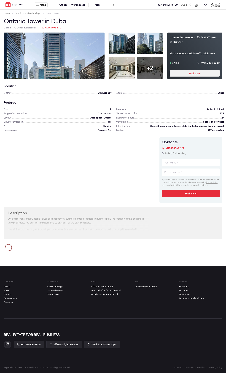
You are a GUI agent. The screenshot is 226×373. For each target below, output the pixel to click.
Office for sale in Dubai (145, 286)
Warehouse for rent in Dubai (104, 294)
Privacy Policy (212, 182)
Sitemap (178, 367)
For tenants (184, 286)
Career (7, 294)
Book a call (195, 73)
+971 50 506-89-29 (168, 4)
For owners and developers (191, 298)
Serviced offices (55, 290)
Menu (41, 4)
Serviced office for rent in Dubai (106, 290)
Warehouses (78, 4)
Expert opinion (10, 298)
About (7, 286)
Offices (63, 4)
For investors (185, 294)
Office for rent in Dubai (102, 286)
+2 (150, 68)
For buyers (183, 290)
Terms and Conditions (195, 367)
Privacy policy (215, 367)
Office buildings (54, 286)
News (6, 290)
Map (97, 4)
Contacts (8, 302)
